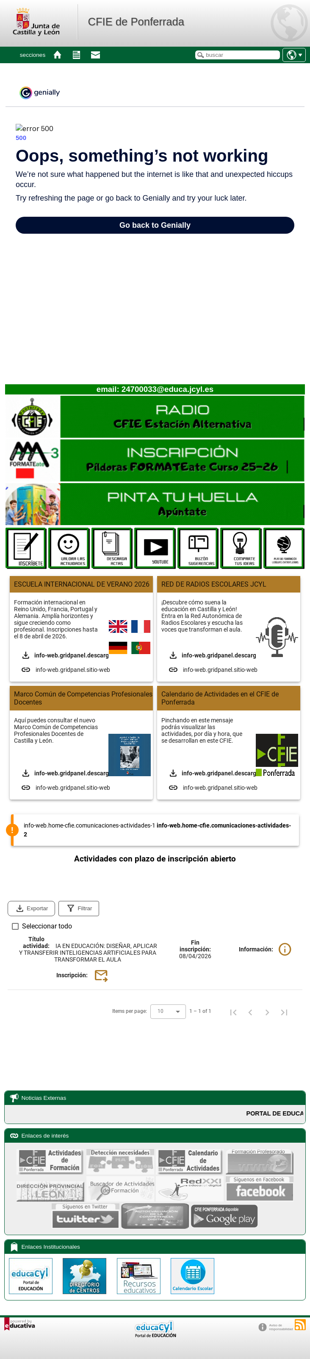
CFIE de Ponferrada (136, 22)
